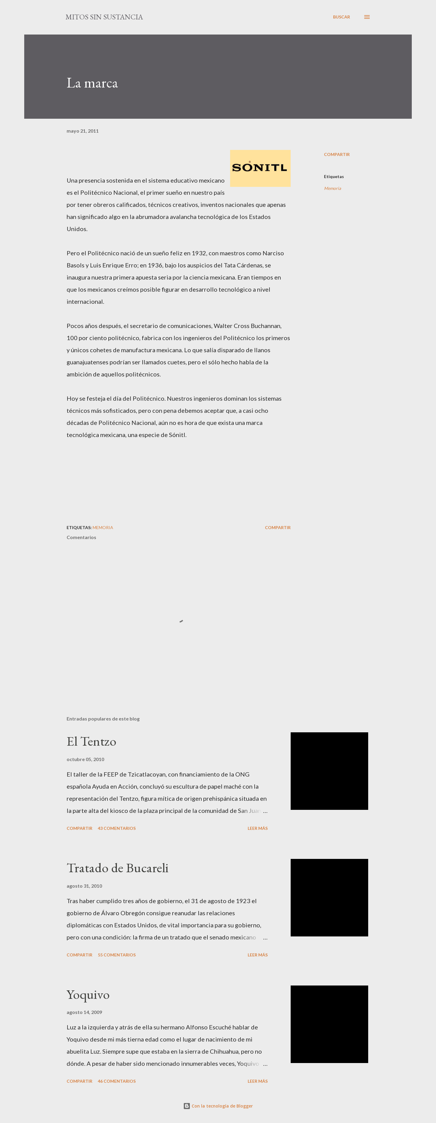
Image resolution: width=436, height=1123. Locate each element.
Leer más (258, 828)
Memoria (332, 188)
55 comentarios (117, 954)
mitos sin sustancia (104, 17)
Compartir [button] (337, 154)
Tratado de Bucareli (118, 867)
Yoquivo (88, 994)
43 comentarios (117, 828)
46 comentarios (117, 1081)
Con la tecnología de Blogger (218, 1106)
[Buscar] (341, 17)
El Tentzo (91, 741)
